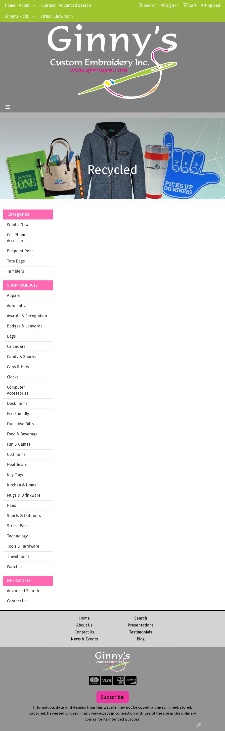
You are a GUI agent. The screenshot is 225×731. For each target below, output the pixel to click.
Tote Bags (16, 261)
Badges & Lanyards (25, 326)
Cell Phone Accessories (18, 237)
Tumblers (15, 271)
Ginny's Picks (17, 16)
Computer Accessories (18, 390)
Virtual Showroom (57, 16)
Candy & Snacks (21, 356)
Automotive (17, 305)
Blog (141, 639)
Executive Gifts (20, 423)
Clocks (13, 377)
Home (10, 5)
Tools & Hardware (23, 546)
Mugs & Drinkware (24, 495)
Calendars (16, 346)
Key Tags (15, 474)
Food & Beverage (22, 434)
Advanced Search (75, 5)
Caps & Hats (18, 367)
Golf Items (16, 454)
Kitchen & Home (22, 485)
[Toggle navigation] (7, 107)
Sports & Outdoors (24, 515)
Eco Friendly (18, 413)
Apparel (14, 295)
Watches (15, 566)
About (24, 5)
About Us (84, 625)
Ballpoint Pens (20, 251)
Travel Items (18, 556)
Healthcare (17, 464)
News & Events (84, 639)
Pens (11, 505)
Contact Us (17, 601)
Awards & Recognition (27, 315)
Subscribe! (113, 697)
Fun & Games (19, 444)
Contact (48, 5)
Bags (11, 336)
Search (148, 5)
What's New (17, 224)
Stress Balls (17, 525)
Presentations (141, 625)
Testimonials (140, 632)
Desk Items (17, 403)
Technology (17, 536)
